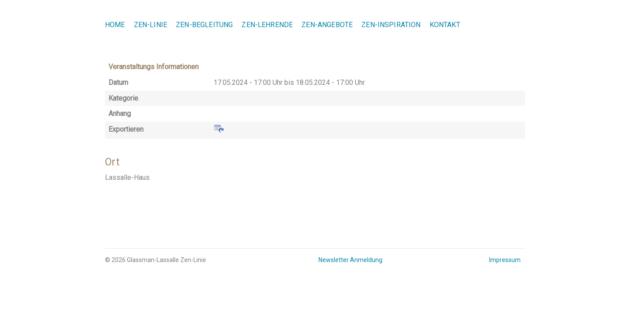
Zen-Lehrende (267, 25)
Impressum (505, 259)
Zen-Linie (150, 25)
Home (115, 25)
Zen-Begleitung (204, 25)
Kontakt (445, 25)
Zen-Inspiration (390, 25)
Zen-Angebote (327, 25)
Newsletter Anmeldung (350, 259)
